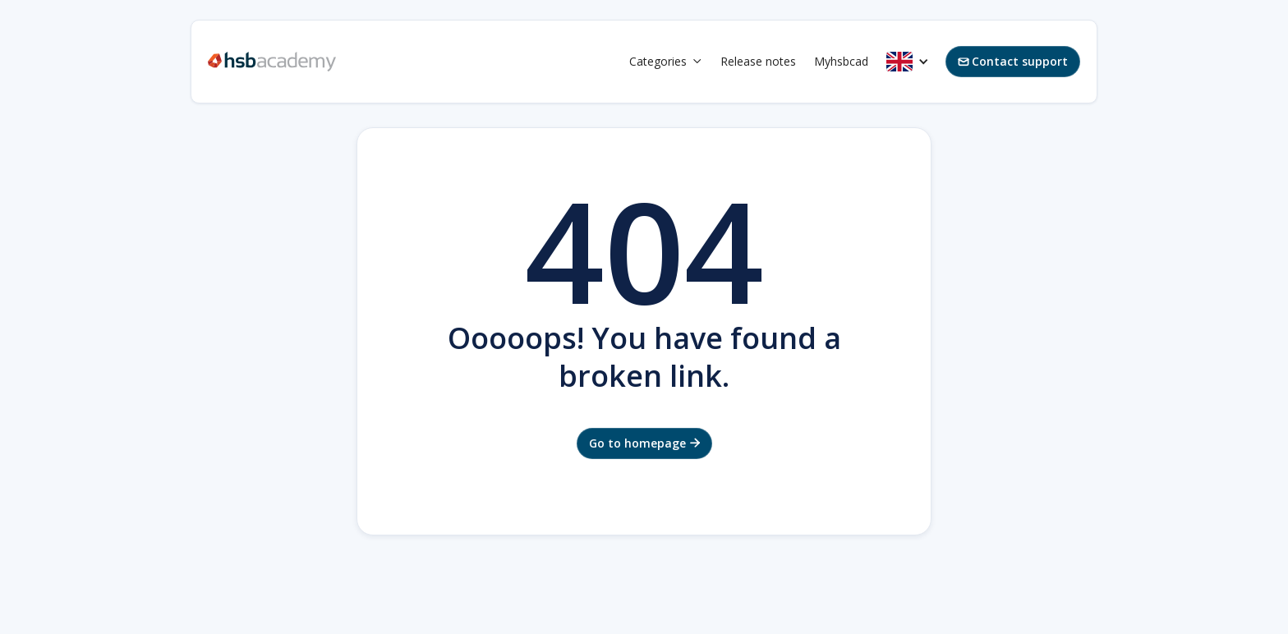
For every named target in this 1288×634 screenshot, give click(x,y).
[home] (272, 61)
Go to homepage (644, 443)
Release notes (758, 61)
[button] (665, 62)
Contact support (1013, 61)
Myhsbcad (841, 61)
